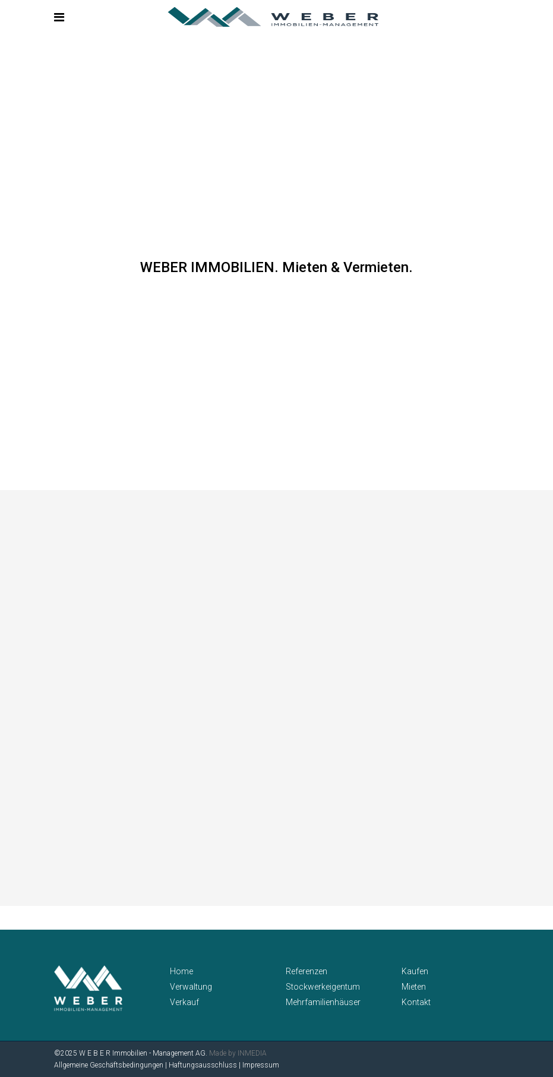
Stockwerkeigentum (323, 986)
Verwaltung (191, 986)
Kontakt (416, 1002)
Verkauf (184, 1002)
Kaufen (415, 971)
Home (181, 971)
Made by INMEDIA (238, 1053)
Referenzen (306, 971)
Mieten (414, 986)
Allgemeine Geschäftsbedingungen (108, 1065)
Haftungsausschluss (203, 1065)
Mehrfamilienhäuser (323, 1002)
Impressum (260, 1065)
